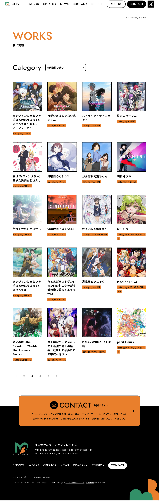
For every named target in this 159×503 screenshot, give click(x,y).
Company (80, 6)
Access (116, 6)
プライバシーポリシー (22, 477)
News (64, 6)
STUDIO (96, 6)
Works (33, 6)
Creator (49, 6)
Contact (136, 6)
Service (18, 6)
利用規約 (90, 482)
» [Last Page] (56, 376)
